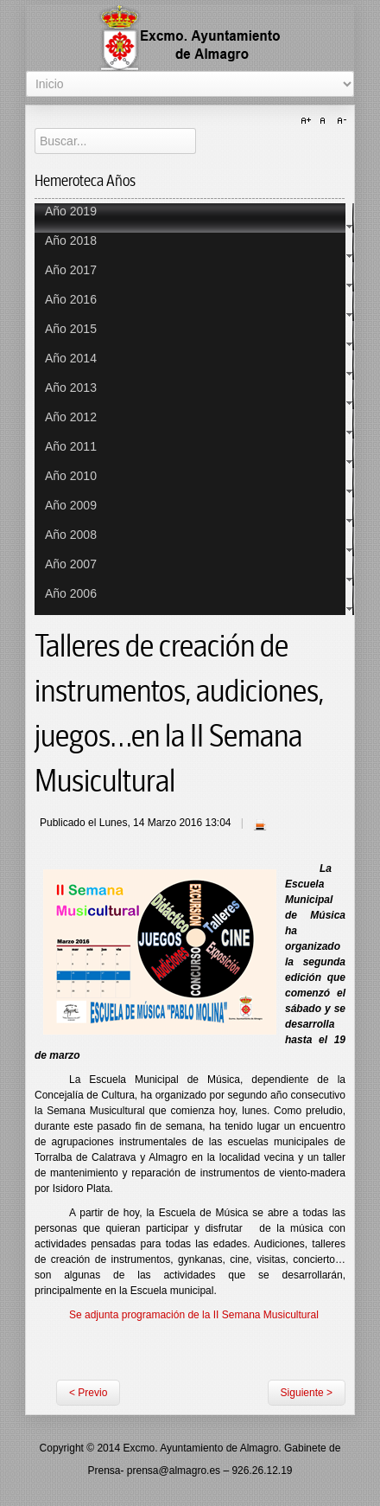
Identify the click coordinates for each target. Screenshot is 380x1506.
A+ (308, 121)
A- (339, 121)
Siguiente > (306, 1393)
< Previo (88, 1393)
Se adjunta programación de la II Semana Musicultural (194, 1315)
